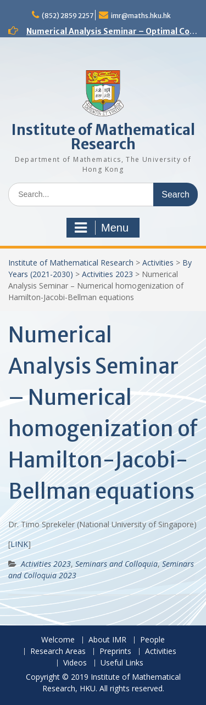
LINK (19, 544)
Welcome (58, 640)
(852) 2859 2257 (67, 16)
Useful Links (122, 663)
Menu (102, 228)
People (152, 640)
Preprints (115, 651)
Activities (158, 262)
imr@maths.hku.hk (141, 16)
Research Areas (58, 651)
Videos (75, 663)
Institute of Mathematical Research (103, 137)
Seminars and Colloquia (116, 564)
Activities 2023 (107, 274)
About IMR (107, 640)
